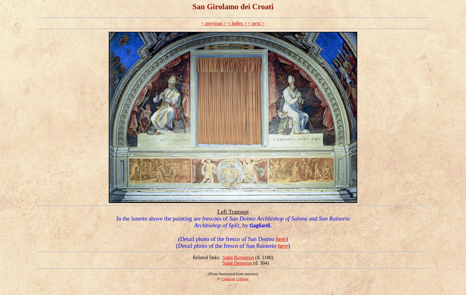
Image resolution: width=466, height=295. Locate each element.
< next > (256, 23)
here (281, 239)
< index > (237, 23)
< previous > (214, 23)
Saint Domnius (237, 263)
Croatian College (234, 278)
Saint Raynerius (238, 257)
